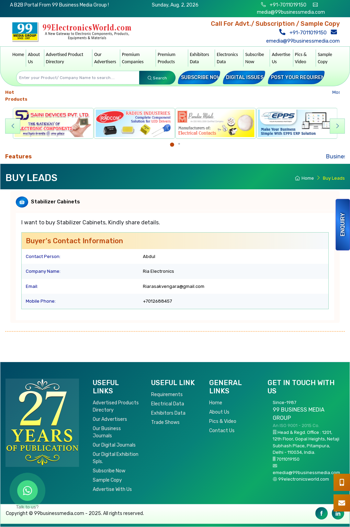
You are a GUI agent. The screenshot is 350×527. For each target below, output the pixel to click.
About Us (34, 58)
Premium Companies (133, 58)
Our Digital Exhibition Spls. (115, 457)
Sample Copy (325, 58)
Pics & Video (301, 58)
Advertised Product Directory (64, 58)
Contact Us (222, 431)
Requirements (167, 394)
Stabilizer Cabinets (55, 202)
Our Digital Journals (114, 445)
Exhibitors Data (199, 58)
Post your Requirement (303, 77)
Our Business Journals (107, 432)
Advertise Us (281, 58)
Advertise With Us (112, 489)
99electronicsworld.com (303, 479)
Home (18, 54)
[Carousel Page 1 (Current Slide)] (172, 145)
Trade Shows (165, 422)
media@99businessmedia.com (291, 12)
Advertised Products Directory (116, 406)
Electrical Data (167, 404)
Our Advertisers (105, 58)
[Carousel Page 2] (179, 144)
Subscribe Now (254, 58)
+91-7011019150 (287, 5)
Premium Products (167, 58)
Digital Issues (244, 77)
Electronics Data (227, 58)
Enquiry (342, 224)
